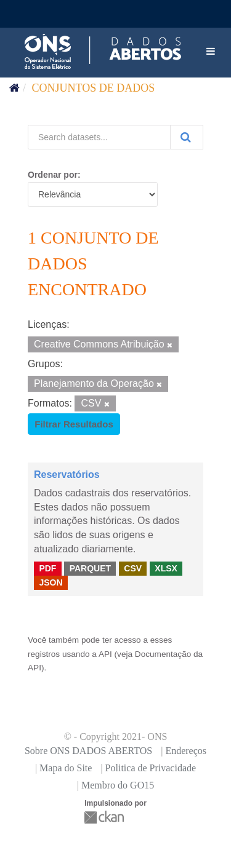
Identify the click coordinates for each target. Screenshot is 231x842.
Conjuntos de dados (93, 88)
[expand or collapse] (211, 52)
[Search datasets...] (99, 137)
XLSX (166, 568)
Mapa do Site (65, 768)
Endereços (185, 750)
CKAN (105, 817)
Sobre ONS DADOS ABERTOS (88, 750)
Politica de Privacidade (151, 768)
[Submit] (186, 137)
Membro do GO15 (117, 785)
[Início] (14, 88)
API (105, 654)
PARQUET (90, 568)
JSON (50, 582)
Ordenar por (53, 175)
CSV (133, 568)
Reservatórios (67, 474)
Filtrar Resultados (73, 424)
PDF (47, 568)
